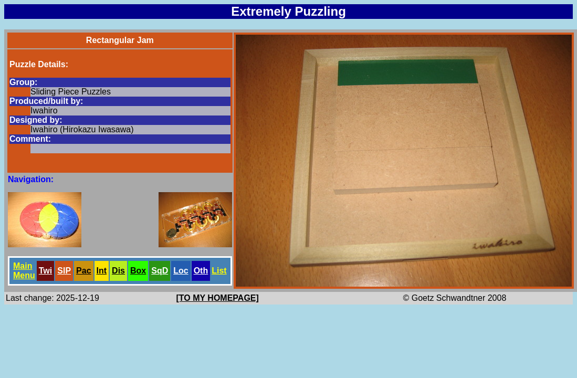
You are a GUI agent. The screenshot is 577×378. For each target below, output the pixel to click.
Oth (201, 270)
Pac (83, 270)
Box (138, 270)
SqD (159, 270)
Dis (118, 270)
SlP (64, 270)
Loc (180, 270)
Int (102, 270)
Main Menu (24, 270)
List (219, 270)
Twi (45, 270)
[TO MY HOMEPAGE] (217, 297)
